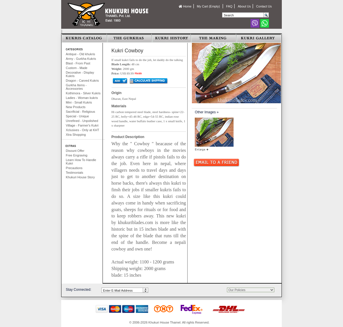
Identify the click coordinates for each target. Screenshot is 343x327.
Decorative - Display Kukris (80, 74)
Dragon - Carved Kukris (82, 80)
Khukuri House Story (80, 177)
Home (185, 6)
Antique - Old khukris (80, 54)
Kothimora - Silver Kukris (83, 93)
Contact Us (264, 6)
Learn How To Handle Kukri (81, 161)
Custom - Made (76, 68)
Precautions (74, 168)
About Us (244, 6)
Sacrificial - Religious (80, 111)
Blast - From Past (78, 63)
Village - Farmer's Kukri (82, 125)
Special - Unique (77, 116)
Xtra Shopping (76, 134)
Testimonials (74, 172)
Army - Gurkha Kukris (81, 58)
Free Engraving (76, 155)
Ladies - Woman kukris (82, 98)
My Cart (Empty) (209, 6)
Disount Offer (75, 150)
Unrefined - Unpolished (82, 121)
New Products (75, 107)
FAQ (229, 6)
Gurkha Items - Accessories (76, 86)
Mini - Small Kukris (79, 102)
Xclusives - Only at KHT (82, 130)
